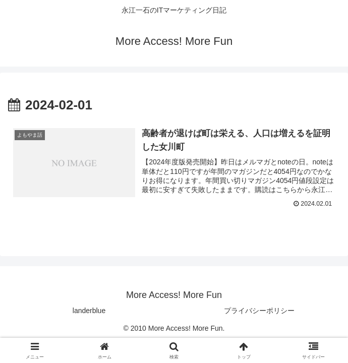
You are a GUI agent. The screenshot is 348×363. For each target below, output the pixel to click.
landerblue (89, 311)
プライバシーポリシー (259, 311)
